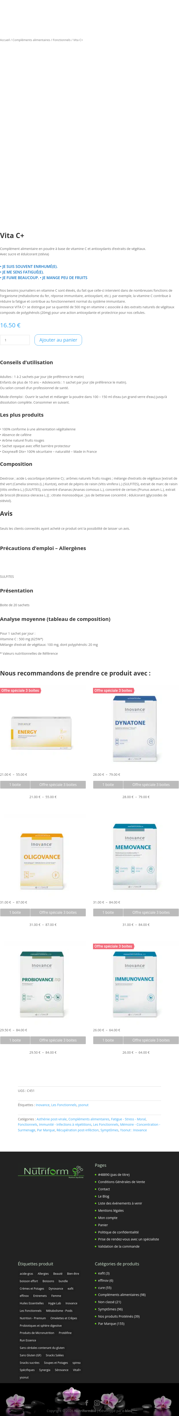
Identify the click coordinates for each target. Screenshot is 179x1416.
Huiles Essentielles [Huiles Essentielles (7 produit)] (32, 1303)
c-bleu (127, 1411)
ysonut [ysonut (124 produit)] (24, 1377)
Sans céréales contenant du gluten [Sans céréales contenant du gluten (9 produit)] (42, 1348)
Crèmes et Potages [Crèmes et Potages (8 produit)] (32, 1289)
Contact (104, 1189)
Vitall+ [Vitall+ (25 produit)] (77, 1370)
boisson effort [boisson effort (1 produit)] (29, 1281)
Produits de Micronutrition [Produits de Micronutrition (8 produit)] (37, 1333)
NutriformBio (85, 1411)
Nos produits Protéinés (115, 1316)
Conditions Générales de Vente (121, 1182)
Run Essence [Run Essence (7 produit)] (28, 1340)
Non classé (106, 1302)
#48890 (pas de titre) (114, 1174)
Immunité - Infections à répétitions (65, 1124)
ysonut (83, 1105)
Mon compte (107, 1217)
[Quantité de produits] (5, 340)
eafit (101, 1273)
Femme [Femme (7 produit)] (56, 1296)
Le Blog (103, 1196)
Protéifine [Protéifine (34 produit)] (65, 1333)
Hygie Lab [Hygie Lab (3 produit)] (54, 1303)
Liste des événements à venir (120, 1203)
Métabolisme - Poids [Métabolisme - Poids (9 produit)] (59, 1311)
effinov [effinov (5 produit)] (24, 1296)
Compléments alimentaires (31, 40)
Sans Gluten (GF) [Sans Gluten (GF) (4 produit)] (30, 1355)
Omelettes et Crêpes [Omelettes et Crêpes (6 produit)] (64, 1318)
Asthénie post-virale (52, 1119)
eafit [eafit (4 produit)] (70, 1289)
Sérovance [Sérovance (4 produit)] (62, 1370)
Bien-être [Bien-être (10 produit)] (73, 1274)
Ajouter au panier (58, 340)
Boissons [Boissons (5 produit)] (48, 1281)
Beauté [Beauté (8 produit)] (58, 1274)
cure (101, 1287)
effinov (103, 1280)
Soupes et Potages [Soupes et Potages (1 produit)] (56, 1363)
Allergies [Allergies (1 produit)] (43, 1274)
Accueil (5, 40)
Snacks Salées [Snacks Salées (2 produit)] (55, 1355)
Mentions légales (111, 1210)
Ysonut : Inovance (133, 1130)
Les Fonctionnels (64, 1105)
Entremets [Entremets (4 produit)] (40, 1296)
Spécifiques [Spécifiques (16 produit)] (27, 1370)
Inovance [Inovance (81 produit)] (71, 1303)
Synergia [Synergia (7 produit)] (44, 1370)
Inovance (43, 1105)
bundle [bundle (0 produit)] (63, 1281)
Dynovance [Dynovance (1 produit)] (56, 1289)
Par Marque (46, 1130)
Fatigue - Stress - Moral (128, 1119)
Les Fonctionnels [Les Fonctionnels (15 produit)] (30, 1311)
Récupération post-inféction (78, 1130)
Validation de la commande (119, 1246)
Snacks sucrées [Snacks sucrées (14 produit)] (29, 1363)
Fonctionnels (62, 40)
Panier (103, 1225)
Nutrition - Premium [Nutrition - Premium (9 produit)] (33, 1318)
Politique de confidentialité (118, 1232)
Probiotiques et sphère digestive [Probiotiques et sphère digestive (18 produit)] (41, 1326)
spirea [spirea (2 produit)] (76, 1363)
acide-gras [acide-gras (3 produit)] (26, 1274)
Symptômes (109, 1130)
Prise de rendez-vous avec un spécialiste (128, 1239)
